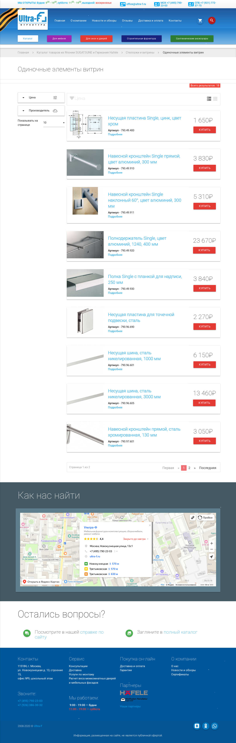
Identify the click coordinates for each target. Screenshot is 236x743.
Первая (168, 468)
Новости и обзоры (104, 20)
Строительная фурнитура (141, 38)
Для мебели (59, 38)
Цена (80, 98)
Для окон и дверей (96, 38)
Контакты (175, 20)
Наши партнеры (130, 706)
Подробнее (115, 134)
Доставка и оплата (150, 20)
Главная (60, 20)
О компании (78, 20)
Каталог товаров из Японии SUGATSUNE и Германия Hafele (77, 52)
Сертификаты (180, 674)
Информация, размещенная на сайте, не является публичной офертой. (118, 735)
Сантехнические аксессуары (192, 38)
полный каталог (180, 632)
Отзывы (127, 20)
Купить (204, 129)
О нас (174, 666)
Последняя (207, 468)
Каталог (28, 38)
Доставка (75, 670)
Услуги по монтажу (81, 674)
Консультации (78, 666)
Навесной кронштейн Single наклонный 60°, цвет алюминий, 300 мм (144, 200)
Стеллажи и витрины (140, 52)
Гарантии (126, 670)
